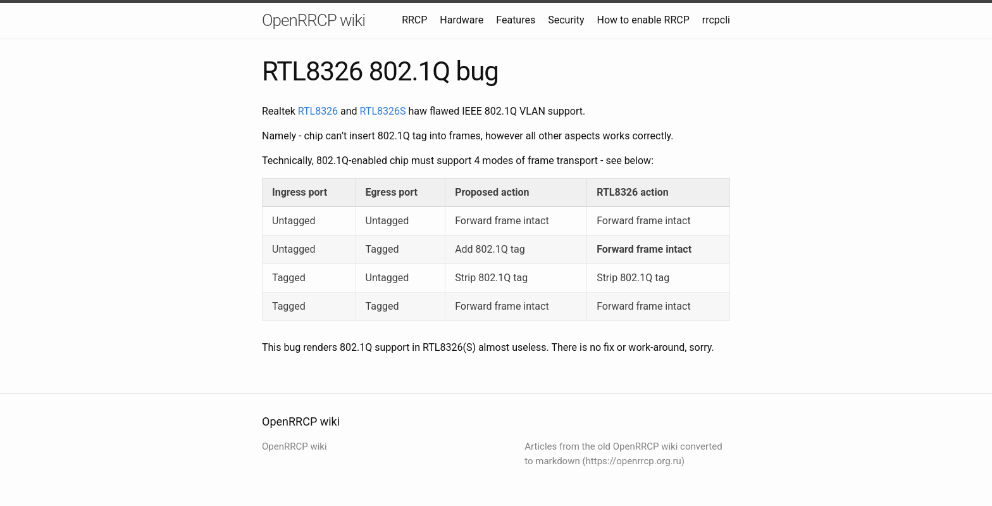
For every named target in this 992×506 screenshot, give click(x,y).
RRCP (414, 20)
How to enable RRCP (643, 20)
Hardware (461, 20)
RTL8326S (383, 111)
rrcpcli (716, 20)
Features (515, 20)
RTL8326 (318, 111)
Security (566, 20)
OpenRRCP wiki (313, 20)
